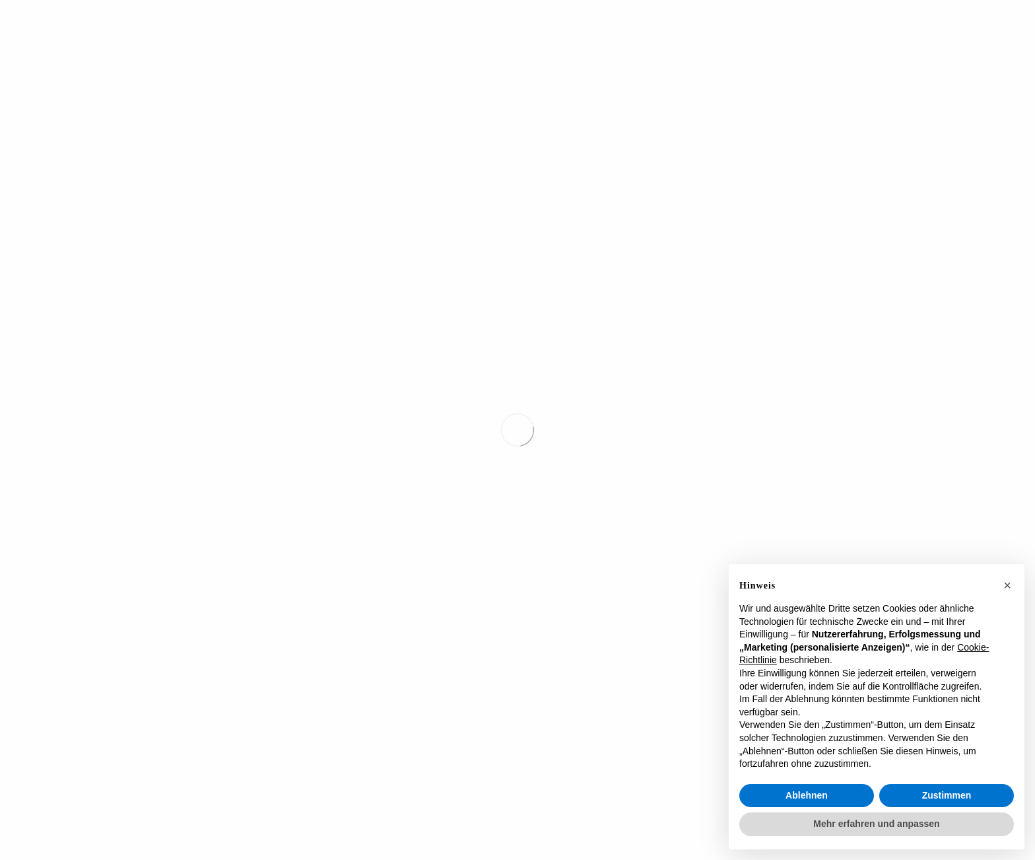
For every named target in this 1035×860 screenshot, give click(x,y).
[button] (1007, 585)
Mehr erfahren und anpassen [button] (876, 823)
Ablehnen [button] (806, 795)
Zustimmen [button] (947, 795)
